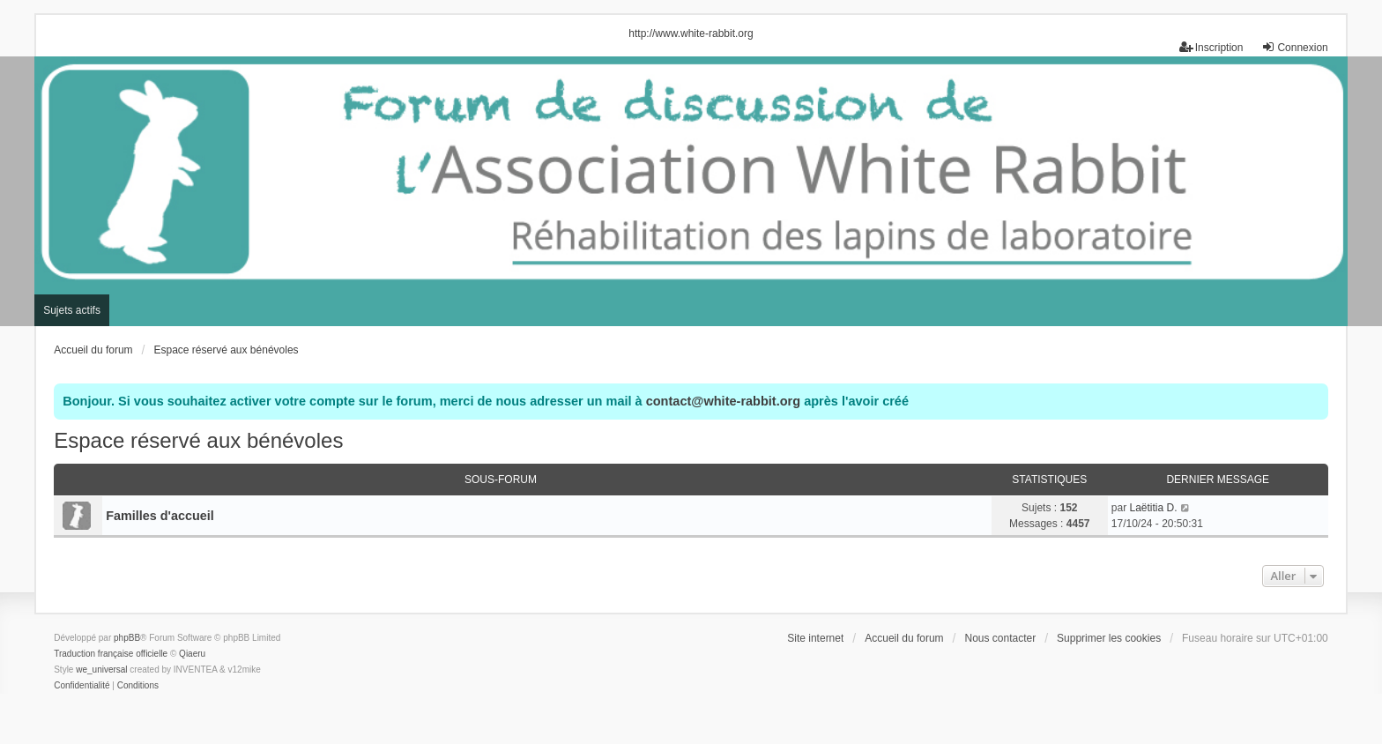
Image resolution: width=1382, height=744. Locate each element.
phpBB (127, 638)
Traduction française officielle (110, 653)
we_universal (101, 669)
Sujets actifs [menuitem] (71, 310)
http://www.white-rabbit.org (690, 33)
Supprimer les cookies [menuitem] (1109, 638)
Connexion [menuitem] (1294, 47)
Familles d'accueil (160, 516)
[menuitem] (81, 686)
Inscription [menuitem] (1211, 47)
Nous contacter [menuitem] (1000, 638)
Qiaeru (192, 653)
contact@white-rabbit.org (723, 401)
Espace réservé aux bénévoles (198, 440)
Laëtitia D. (1153, 508)
